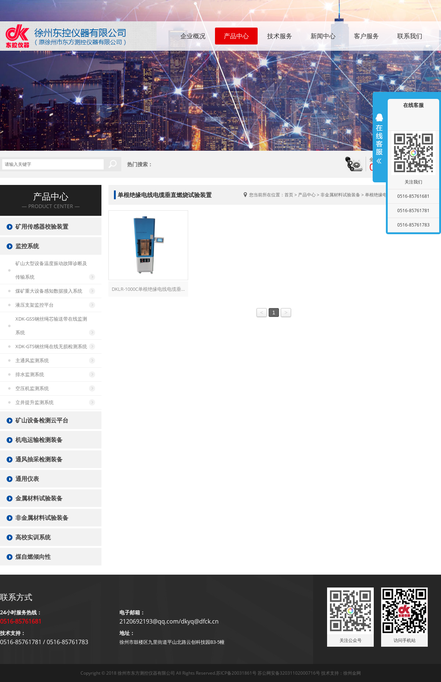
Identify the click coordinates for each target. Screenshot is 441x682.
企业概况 (192, 36)
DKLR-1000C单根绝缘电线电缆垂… (148, 289)
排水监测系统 (29, 374)
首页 (288, 195)
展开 (379, 138)
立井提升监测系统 (34, 402)
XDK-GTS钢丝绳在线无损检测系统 (51, 346)
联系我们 (409, 36)
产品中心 (236, 36)
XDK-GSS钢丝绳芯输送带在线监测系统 (51, 325)
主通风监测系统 (32, 360)
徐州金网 (352, 673)
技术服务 (279, 36)
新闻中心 (323, 36)
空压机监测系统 (32, 388)
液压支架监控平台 (34, 304)
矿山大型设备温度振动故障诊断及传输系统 (51, 270)
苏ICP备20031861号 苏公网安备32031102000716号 (268, 673)
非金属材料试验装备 (340, 195)
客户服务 (366, 36)
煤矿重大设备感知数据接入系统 (48, 291)
